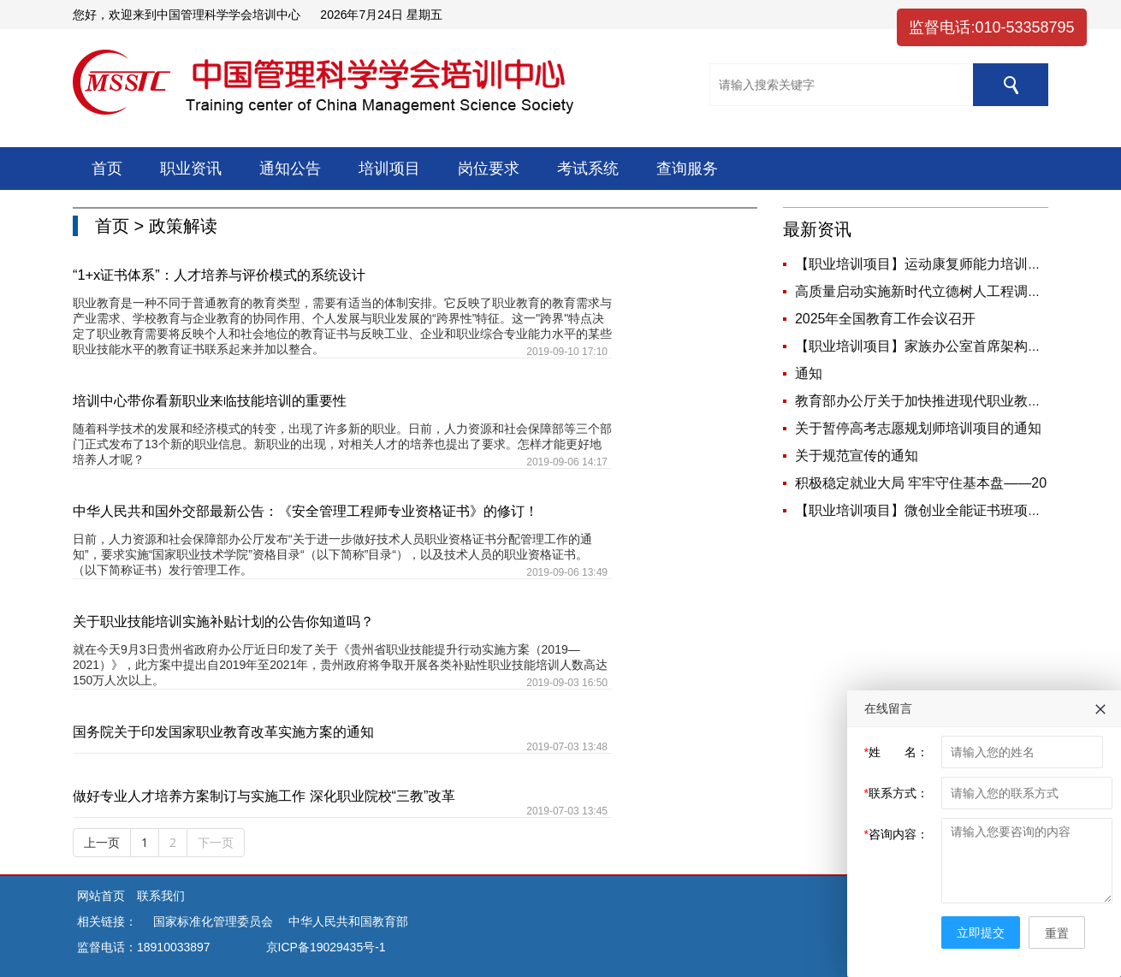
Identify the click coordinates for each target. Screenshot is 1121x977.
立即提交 (981, 932)
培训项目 (389, 168)
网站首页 (102, 896)
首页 (107, 168)
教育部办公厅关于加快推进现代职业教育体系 (932, 401)
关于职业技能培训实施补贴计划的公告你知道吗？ (223, 621)
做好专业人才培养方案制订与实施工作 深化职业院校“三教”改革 (264, 795)
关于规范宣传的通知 (856, 455)
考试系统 (588, 168)
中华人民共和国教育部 (348, 921)
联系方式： (896, 793)
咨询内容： (896, 834)
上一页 (102, 842)
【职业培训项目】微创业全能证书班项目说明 (932, 510)
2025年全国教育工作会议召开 (885, 318)
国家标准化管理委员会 (213, 921)
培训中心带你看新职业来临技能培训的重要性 (210, 400)
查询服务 (687, 168)
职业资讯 (191, 168)
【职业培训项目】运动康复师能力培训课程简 (932, 264)
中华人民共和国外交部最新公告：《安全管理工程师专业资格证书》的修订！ (305, 510)
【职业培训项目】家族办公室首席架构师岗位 (932, 346)
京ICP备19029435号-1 (326, 947)
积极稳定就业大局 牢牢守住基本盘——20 (921, 483)
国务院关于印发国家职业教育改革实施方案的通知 (223, 731)
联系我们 (161, 896)
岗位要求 (488, 168)
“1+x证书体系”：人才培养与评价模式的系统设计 (219, 274)
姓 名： (896, 752)
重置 (1057, 933)
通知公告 (290, 168)
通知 (808, 373)
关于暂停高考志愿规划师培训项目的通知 (918, 428)
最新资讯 (817, 229)
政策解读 (183, 225)
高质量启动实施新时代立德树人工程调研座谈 (932, 291)
